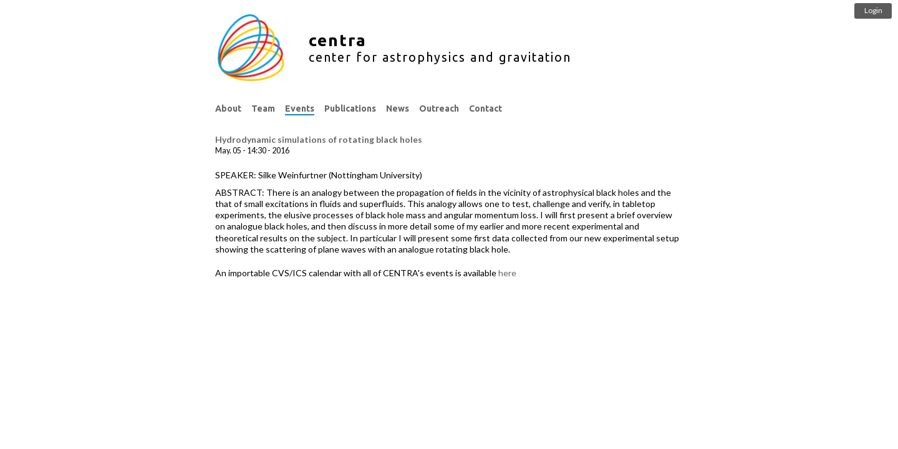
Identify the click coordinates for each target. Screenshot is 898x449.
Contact (485, 108)
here (507, 273)
